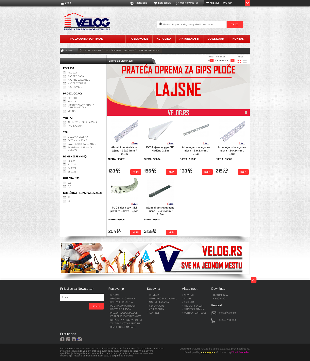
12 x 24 (72, 165)
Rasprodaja (76, 76)
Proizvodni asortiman (85, 38)
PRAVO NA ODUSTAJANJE (124, 312)
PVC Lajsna (75, 126)
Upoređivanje (189, 2)
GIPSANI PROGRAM (92, 50)
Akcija (72, 73)
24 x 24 (72, 168)
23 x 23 (72, 161)
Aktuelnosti (189, 38)
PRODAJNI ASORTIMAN (122, 298)
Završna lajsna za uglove (80, 149)
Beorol (72, 98)
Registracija (141, 2)
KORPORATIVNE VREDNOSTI (125, 316)
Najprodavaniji (79, 80)
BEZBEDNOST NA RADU (123, 327)
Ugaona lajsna (78, 137)
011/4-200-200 (227, 320)
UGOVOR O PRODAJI (121, 309)
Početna (69, 50)
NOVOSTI (189, 295)
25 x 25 (72, 172)
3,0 (69, 186)
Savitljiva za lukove (82, 144)
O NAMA (115, 295)
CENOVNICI (219, 298)
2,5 (69, 183)
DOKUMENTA (220, 295)
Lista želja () (165, 2)
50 (69, 201)
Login (68, 2)
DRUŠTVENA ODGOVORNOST (126, 320)
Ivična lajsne (77, 140)
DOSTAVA (154, 295)
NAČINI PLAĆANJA (159, 302)
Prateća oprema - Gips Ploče (119, 50)
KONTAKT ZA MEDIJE (195, 312)
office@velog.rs (227, 312)
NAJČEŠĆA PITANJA (194, 309)
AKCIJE (187, 298)
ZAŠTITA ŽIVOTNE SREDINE (125, 323)
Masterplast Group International (81, 106)
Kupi (136, 171)
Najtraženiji (77, 83)
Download (215, 38)
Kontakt (239, 38)
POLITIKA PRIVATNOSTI (123, 305)
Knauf (72, 102)
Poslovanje (138, 38)
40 (69, 197)
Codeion (211, 352)
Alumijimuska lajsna (82, 122)
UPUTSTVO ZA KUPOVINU (163, 298)
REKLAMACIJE (156, 305)
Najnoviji (75, 87)
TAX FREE (154, 312)
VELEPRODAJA (157, 309)
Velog (72, 111)
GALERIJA (189, 302)
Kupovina (164, 38)
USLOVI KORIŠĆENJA (121, 302)
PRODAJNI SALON (193, 305)
